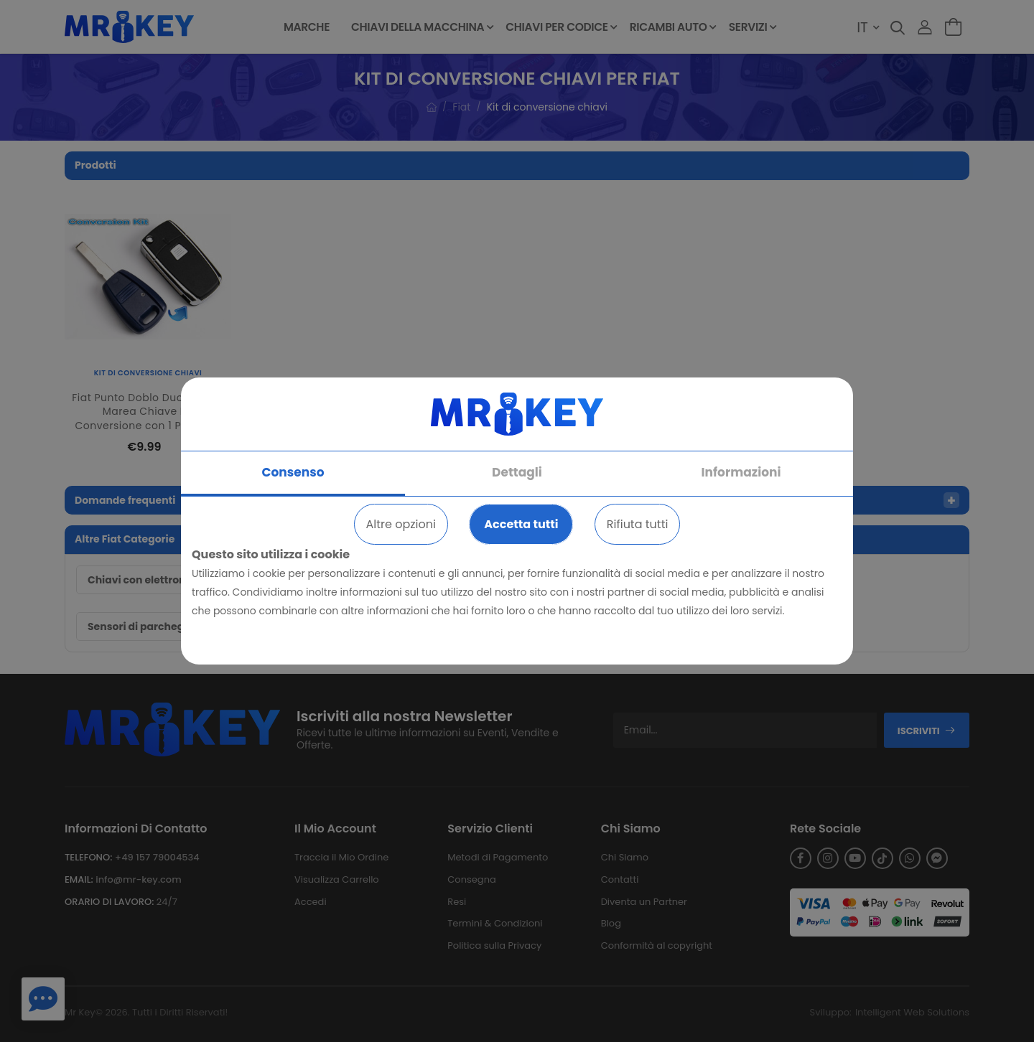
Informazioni (741, 472)
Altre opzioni (401, 524)
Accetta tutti (521, 524)
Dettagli (517, 472)
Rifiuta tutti (638, 524)
